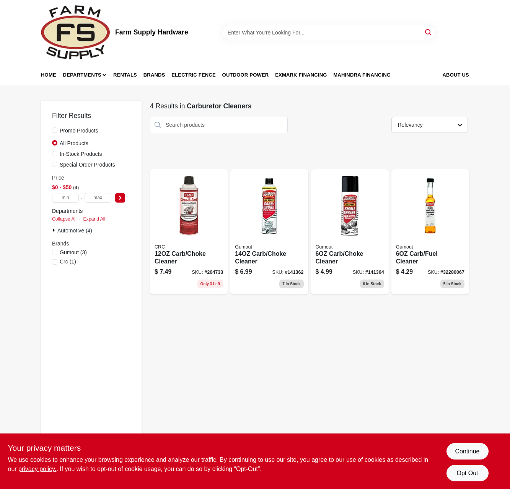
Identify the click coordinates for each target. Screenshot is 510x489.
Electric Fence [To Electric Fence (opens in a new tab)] (193, 75)
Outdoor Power (245, 75)
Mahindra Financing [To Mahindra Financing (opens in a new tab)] (362, 75)
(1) (68, 261)
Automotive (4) (74, 230)
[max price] (98, 198)
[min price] (65, 198)
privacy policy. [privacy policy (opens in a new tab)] (37, 469)
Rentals (125, 75)
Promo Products (79, 130)
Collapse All (64, 219)
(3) (73, 252)
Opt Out (467, 473)
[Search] (428, 32)
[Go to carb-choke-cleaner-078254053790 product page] (189, 232)
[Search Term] (329, 32)
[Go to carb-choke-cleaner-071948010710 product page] (350, 232)
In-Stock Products (81, 154)
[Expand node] (54, 230)
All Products (74, 143)
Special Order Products (87, 165)
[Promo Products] (54, 130)
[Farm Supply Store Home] (75, 32)
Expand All (94, 219)
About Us (456, 75)
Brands (154, 75)
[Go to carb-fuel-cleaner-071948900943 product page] (430, 232)
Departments (82, 75)
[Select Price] (120, 198)
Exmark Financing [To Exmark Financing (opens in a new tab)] (301, 75)
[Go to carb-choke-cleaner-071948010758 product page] (269, 232)
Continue (467, 451)
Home (48, 75)
